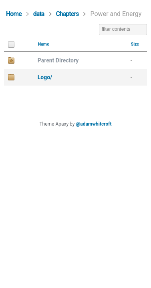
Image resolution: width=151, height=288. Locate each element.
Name (43, 44)
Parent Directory (58, 60)
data (38, 14)
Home (14, 14)
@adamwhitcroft (93, 124)
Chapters (67, 14)
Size (135, 44)
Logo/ (45, 77)
